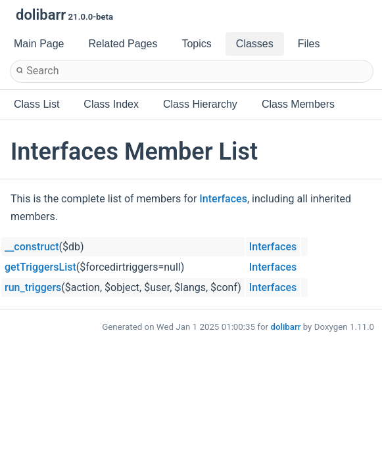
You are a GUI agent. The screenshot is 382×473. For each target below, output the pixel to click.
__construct (32, 246)
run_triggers (33, 287)
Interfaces (223, 198)
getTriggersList (40, 267)
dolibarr (285, 327)
